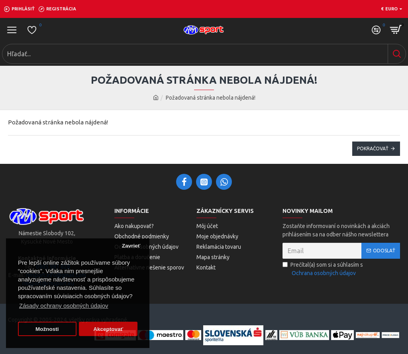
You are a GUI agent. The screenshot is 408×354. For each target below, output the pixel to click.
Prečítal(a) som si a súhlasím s (322, 269)
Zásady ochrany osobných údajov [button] (63, 305)
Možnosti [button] (47, 329)
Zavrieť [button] (131, 246)
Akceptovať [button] (108, 329)
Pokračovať (372, 148)
